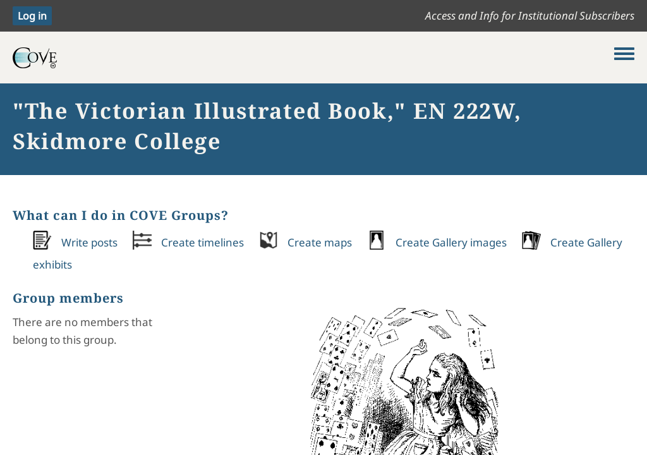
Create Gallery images (451, 242)
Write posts (89, 242)
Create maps (319, 242)
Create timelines (202, 242)
